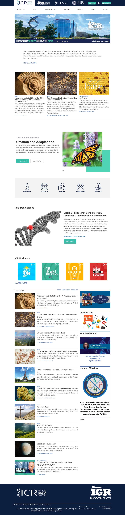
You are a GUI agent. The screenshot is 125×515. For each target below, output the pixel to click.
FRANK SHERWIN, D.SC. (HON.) (46, 342)
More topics (37, 161)
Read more (70, 241)
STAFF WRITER (42, 434)
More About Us (29, 63)
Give (93, 9)
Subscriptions (87, 508)
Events (80, 9)
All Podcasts (21, 283)
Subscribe (106, 3)
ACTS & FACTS (66, 290)
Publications (51, 9)
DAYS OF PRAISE (83, 96)
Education (48, 504)
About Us (21, 9)
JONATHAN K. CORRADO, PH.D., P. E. (47, 326)
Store (105, 9)
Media (66, 9)
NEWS (16, 96)
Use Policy (82, 506)
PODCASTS (74, 290)
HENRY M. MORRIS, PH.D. (44, 416)
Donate (92, 3)
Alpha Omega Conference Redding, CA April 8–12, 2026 (95, 358)
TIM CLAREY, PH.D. (43, 308)
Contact (94, 508)
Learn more (23, 161)
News (35, 9)
